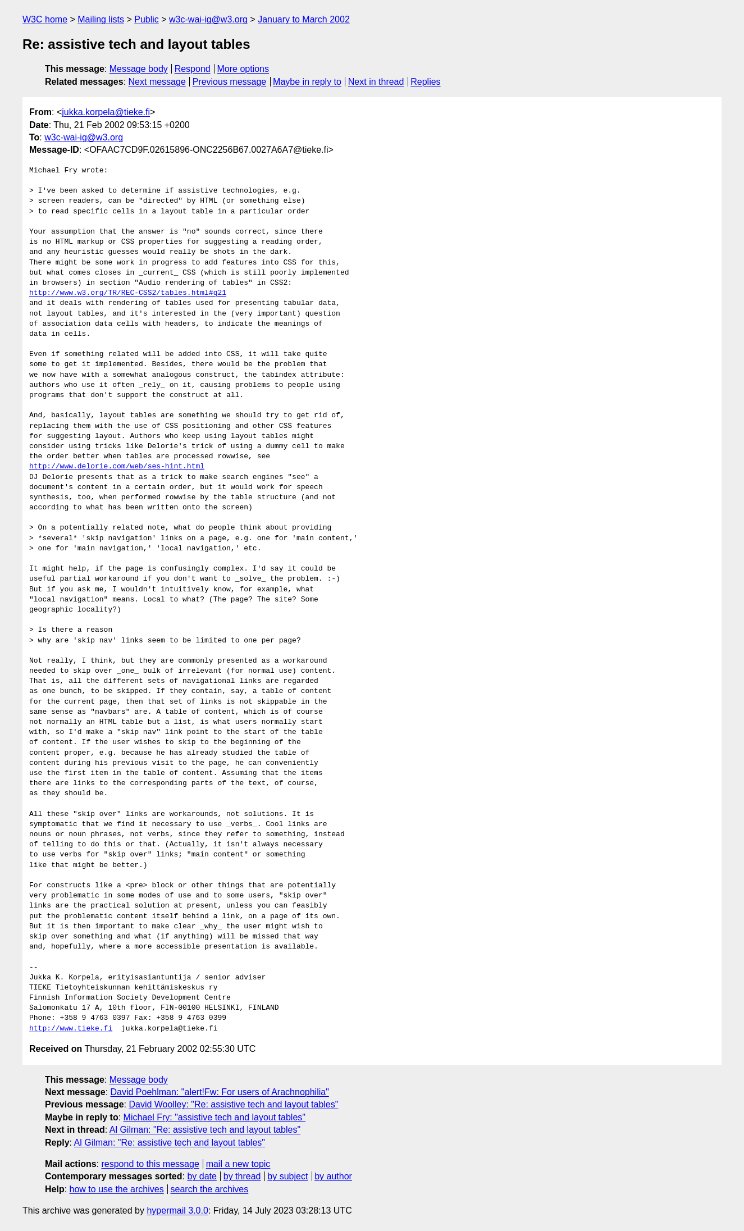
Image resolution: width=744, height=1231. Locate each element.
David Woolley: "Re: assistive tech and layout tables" (233, 1104)
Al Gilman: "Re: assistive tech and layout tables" (204, 1129)
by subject (287, 1176)
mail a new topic (238, 1164)
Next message (157, 81)
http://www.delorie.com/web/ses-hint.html (116, 467)
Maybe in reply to (307, 81)
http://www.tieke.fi (70, 1029)
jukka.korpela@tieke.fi (106, 112)
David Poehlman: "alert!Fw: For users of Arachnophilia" (220, 1092)
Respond (193, 69)
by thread (242, 1176)
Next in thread (376, 81)
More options (243, 69)
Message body (138, 69)
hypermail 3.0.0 (177, 1210)
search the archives (210, 1189)
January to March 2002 (304, 19)
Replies (425, 81)
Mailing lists (100, 19)
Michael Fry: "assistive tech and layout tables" (214, 1117)
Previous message (230, 81)
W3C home (44, 19)
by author (333, 1176)
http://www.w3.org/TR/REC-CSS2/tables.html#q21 (127, 293)
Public (146, 19)
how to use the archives (117, 1189)
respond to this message (150, 1164)
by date (201, 1176)
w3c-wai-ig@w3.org (208, 19)
